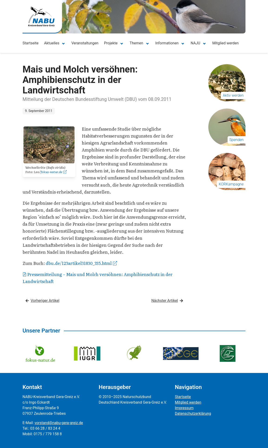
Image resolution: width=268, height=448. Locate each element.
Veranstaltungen (84, 43)
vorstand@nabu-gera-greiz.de (59, 423)
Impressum (184, 408)
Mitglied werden (225, 43)
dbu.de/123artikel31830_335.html (81, 263)
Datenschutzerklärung (193, 413)
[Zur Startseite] (41, 16)
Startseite (31, 43)
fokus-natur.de (54, 171)
